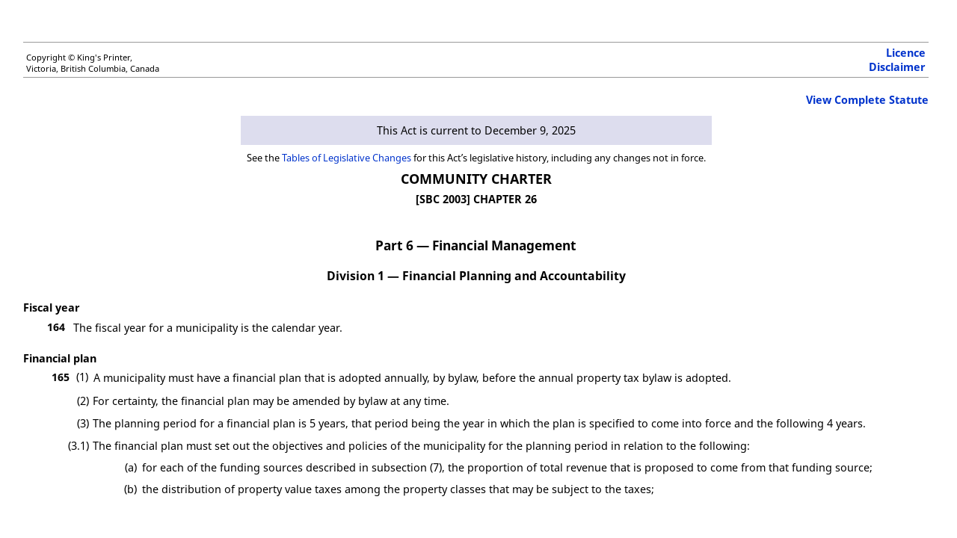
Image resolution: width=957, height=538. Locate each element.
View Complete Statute (867, 100)
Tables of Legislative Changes (346, 157)
